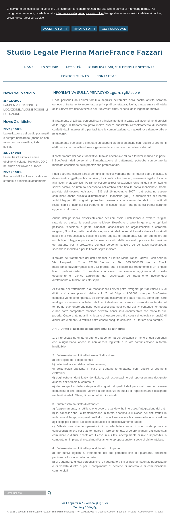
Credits (159, 511)
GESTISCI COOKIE (114, 28)
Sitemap (121, 511)
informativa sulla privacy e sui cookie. (80, 13)
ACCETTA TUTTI (55, 28)
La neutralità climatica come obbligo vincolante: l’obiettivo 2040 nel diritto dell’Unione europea (25, 161)
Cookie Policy (145, 511)
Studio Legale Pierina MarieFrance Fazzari (85, 52)
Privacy (132, 511)
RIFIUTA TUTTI (84, 28)
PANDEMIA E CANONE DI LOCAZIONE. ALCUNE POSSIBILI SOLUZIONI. (25, 109)
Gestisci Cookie (106, 511)
